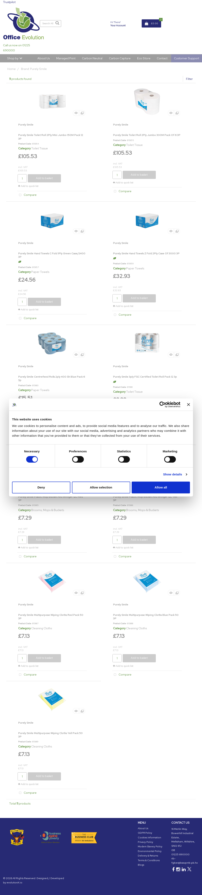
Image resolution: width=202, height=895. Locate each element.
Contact (162, 58)
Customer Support (186, 58)
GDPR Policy (145, 832)
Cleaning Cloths (41, 628)
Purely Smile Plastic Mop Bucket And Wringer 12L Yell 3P (145, 498)
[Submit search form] (57, 23)
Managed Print (65, 58)
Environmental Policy (150, 851)
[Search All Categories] (50, 23)
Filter (189, 79)
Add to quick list (28, 186)
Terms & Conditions (149, 860)
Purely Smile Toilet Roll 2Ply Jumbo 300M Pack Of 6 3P (146, 135)
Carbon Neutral (92, 58)
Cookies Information (149, 837)
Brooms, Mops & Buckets (47, 510)
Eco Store (143, 58)
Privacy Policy (145, 842)
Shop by (12, 58)
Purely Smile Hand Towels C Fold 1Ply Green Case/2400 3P (51, 255)
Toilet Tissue (39, 148)
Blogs (141, 864)
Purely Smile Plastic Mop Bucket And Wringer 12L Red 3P (50, 498)
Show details (172, 474)
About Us (43, 58)
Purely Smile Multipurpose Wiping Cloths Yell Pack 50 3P (50, 734)
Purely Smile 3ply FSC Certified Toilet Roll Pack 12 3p (145, 376)
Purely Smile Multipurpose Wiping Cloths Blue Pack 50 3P (145, 616)
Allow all (161, 487)
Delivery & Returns (148, 855)
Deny (41, 487)
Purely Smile (25, 124)
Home (11, 69)
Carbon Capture (120, 58)
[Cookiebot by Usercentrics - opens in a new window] (162, 404)
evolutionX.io (14, 882)
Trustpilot (9, 2)
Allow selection (101, 487)
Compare (27, 195)
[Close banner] (188, 404)
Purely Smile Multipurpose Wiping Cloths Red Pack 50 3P (50, 616)
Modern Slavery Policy (150, 846)
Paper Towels (40, 272)
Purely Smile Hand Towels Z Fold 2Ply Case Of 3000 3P (146, 253)
